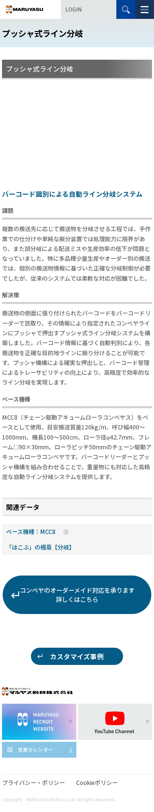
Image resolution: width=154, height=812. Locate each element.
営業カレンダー (35, 749)
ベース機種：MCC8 (31, 531)
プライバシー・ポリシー (33, 782)
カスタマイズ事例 (77, 656)
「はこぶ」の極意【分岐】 (40, 547)
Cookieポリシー (97, 782)
